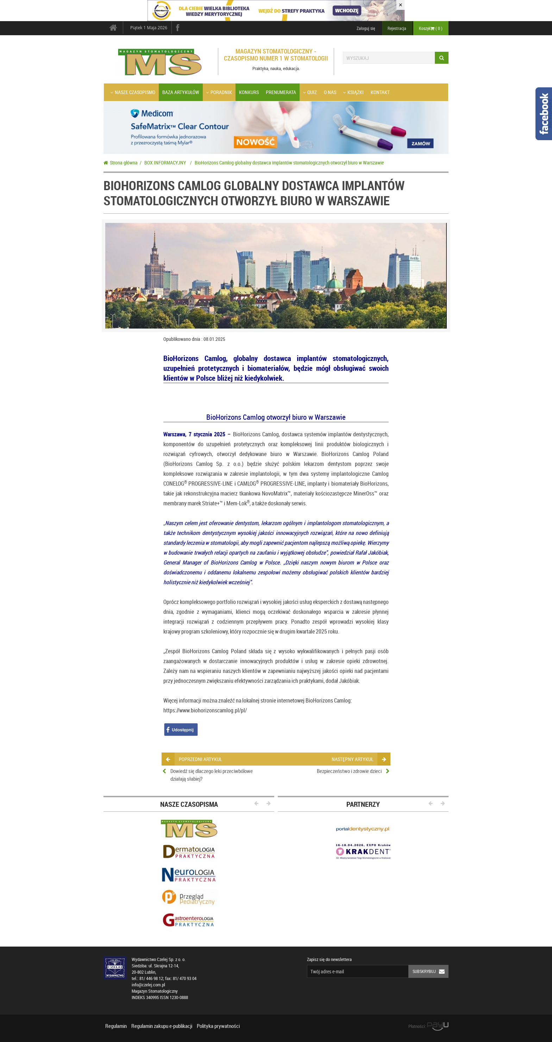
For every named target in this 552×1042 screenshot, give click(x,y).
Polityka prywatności (218, 1025)
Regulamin (116, 1025)
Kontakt (380, 92)
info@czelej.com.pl (148, 985)
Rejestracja (397, 28)
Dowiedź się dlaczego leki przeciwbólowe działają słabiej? (211, 774)
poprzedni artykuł (194, 759)
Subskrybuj (430, 971)
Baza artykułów (180, 92)
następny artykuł (358, 759)
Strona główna (121, 162)
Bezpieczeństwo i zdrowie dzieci (349, 770)
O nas (330, 92)
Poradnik (219, 92)
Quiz (310, 92)
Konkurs (249, 92)
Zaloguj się (366, 28)
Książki (353, 92)
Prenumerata (281, 92)
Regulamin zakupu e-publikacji (161, 1025)
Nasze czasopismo (133, 92)
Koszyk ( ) (431, 28)
